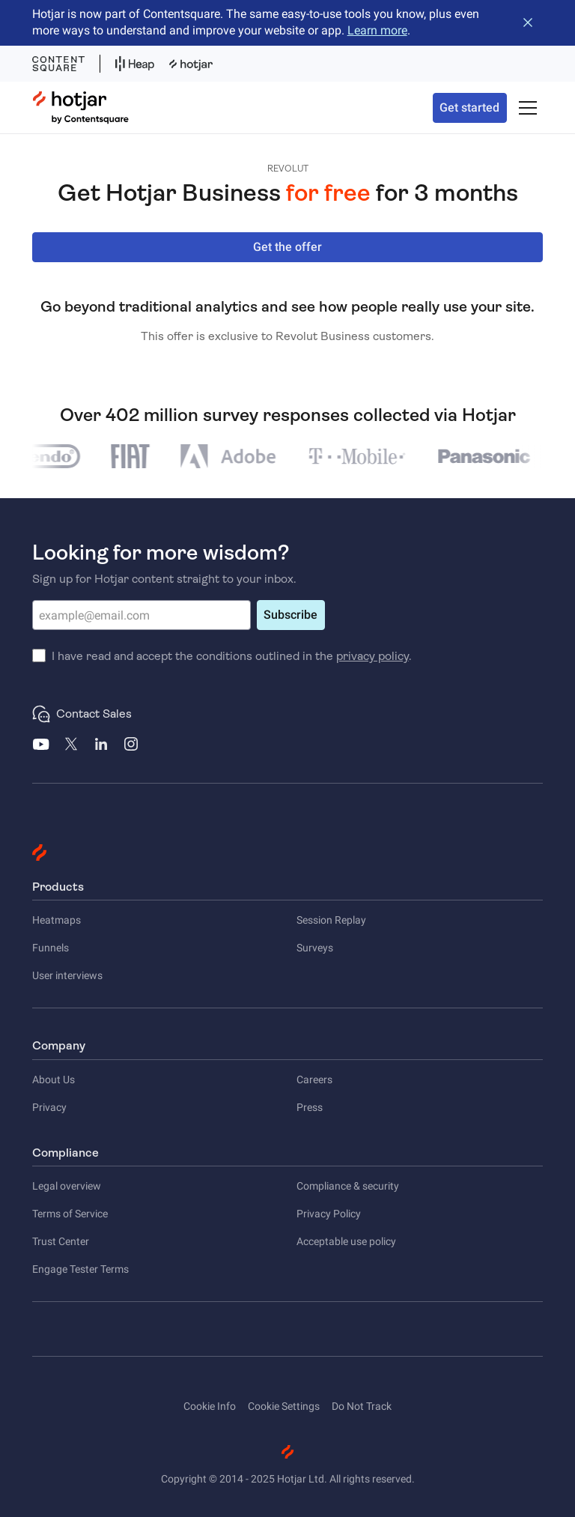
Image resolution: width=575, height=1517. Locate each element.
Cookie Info (209, 1406)
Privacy (49, 1107)
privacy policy (372, 656)
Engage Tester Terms (80, 1269)
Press (309, 1107)
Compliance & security (347, 1186)
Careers (314, 1079)
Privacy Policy (328, 1214)
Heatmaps (56, 920)
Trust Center (60, 1241)
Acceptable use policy (346, 1241)
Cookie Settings (284, 1406)
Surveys (314, 948)
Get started (469, 107)
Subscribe (290, 615)
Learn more (377, 30)
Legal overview (66, 1186)
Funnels (50, 948)
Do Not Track (362, 1406)
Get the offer (287, 247)
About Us (53, 1079)
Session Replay (331, 920)
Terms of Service (70, 1214)
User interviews (67, 975)
